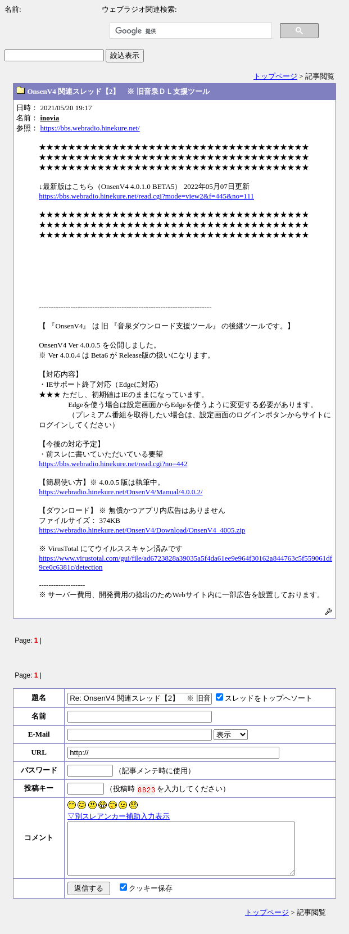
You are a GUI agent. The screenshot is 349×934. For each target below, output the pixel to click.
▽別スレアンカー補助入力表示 (118, 816)
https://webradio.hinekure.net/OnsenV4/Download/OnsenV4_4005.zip (142, 530)
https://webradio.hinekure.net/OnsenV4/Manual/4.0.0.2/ (120, 492)
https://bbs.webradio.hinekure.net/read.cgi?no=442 (113, 463)
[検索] (189, 31)
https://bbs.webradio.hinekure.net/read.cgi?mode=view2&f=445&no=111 (146, 196)
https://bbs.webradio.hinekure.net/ (89, 128)
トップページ (275, 76)
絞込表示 (124, 55)
